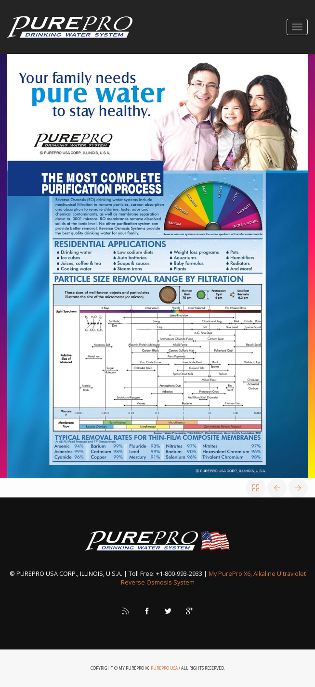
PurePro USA (164, 668)
